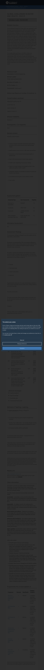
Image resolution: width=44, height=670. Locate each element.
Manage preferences (22, 343)
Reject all (22, 340)
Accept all (22, 348)
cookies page (8, 335)
